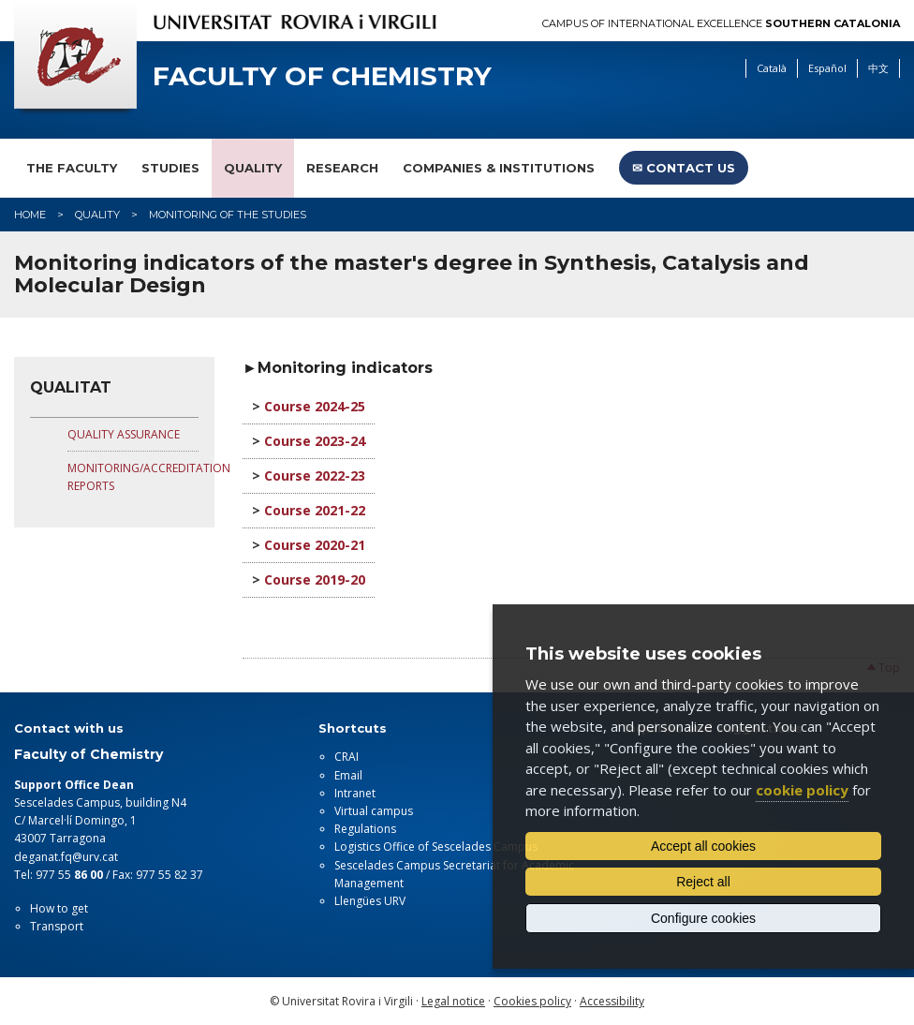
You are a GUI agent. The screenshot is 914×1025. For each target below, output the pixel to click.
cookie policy (802, 789)
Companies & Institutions (499, 167)
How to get (59, 908)
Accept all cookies (703, 846)
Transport (56, 926)
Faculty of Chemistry (322, 76)
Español (827, 68)
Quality (253, 167)
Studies (170, 167)
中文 (878, 68)
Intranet (355, 793)
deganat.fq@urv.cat (66, 857)
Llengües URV (369, 901)
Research (342, 167)
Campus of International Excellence (721, 24)
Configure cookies (703, 918)
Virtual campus (373, 811)
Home (30, 214)
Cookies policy (532, 1001)
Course (289, 406)
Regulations (365, 829)
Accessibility (612, 1001)
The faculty (71, 167)
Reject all (703, 881)
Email (348, 775)
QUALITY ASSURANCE (123, 434)
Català (772, 68)
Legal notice (453, 1001)
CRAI (346, 757)
